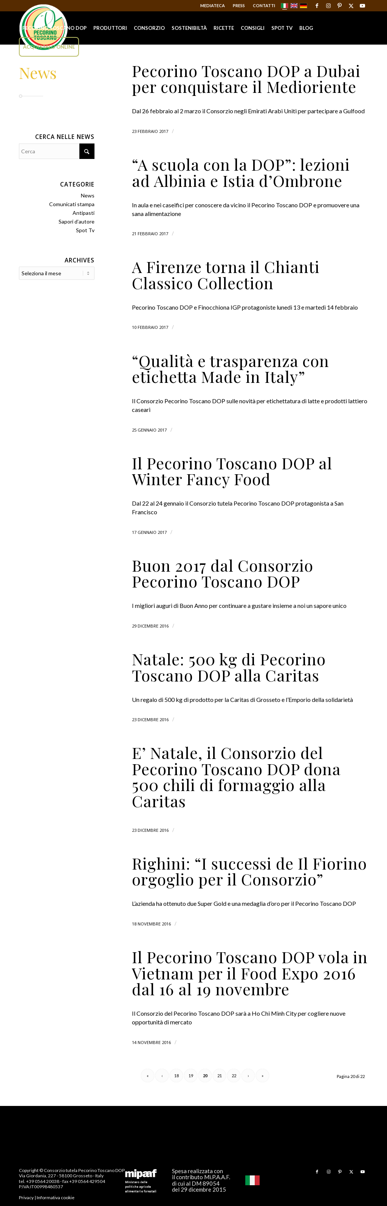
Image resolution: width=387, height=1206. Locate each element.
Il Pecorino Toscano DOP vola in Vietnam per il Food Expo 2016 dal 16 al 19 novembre (250, 972)
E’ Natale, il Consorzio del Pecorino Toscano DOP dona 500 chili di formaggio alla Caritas (236, 776)
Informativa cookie (55, 1197)
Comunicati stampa (71, 204)
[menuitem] (213, 6)
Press (239, 5)
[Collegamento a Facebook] (316, 5)
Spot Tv (85, 230)
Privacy (26, 1197)
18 (176, 1075)
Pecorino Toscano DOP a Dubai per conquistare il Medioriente (246, 78)
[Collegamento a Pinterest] (339, 5)
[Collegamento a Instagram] (328, 5)
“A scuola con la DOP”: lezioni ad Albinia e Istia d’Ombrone (241, 172)
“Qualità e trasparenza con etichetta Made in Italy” (230, 368)
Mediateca (212, 5)
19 (191, 1075)
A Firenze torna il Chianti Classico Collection (226, 274)
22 (234, 1075)
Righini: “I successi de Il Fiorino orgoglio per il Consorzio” (249, 871)
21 (219, 1075)
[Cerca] (56, 151)
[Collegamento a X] (350, 5)
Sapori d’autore (76, 221)
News (87, 195)
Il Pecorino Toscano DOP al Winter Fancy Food (232, 470)
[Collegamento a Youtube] (362, 5)
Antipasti (83, 213)
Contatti (264, 5)
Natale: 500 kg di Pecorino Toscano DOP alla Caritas (229, 666)
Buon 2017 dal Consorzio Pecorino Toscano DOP (222, 573)
